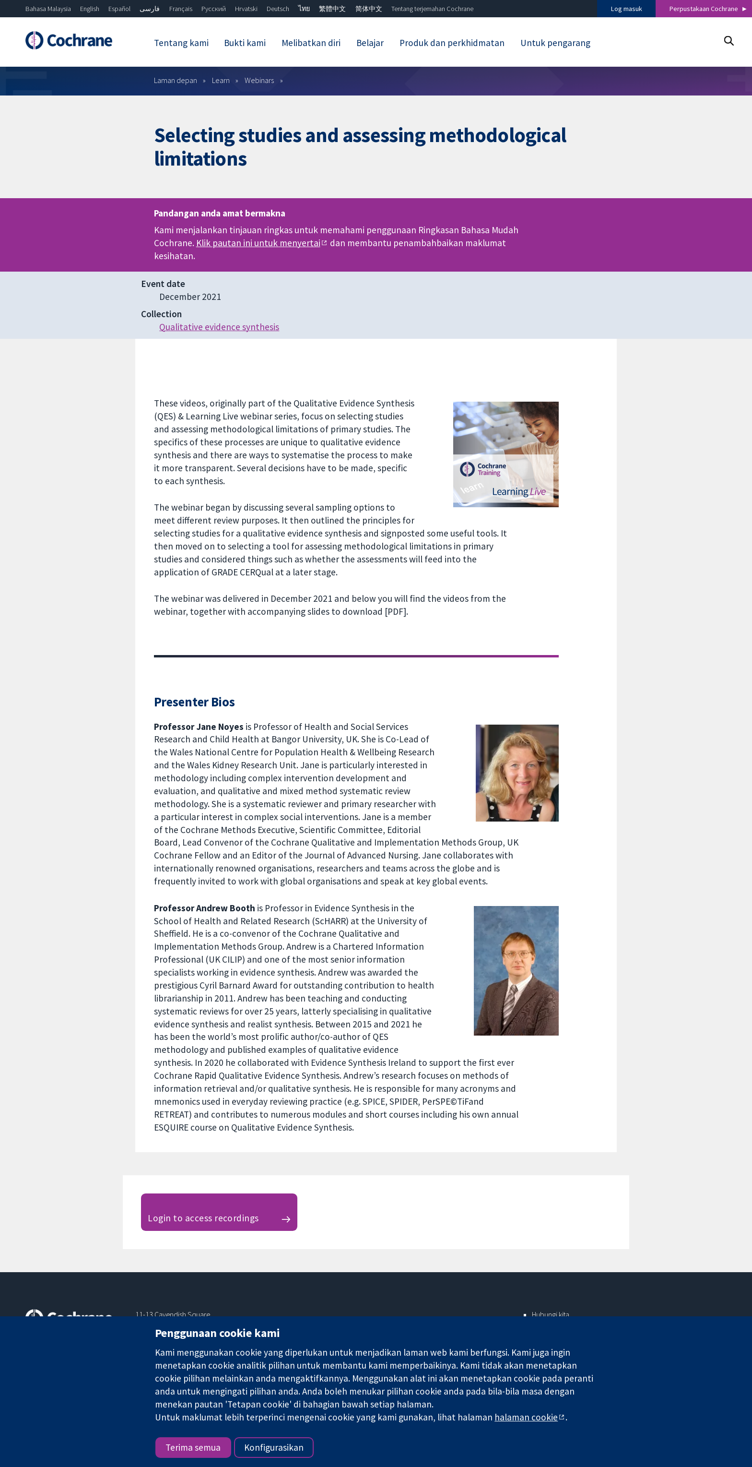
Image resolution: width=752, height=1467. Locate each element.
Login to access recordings (203, 1218)
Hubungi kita (550, 1314)
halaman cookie (526, 1417)
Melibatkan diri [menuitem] (311, 42)
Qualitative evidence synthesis (219, 327)
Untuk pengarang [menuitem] (555, 42)
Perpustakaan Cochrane (704, 8)
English (89, 8)
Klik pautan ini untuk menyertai (258, 243)
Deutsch (278, 8)
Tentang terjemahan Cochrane (432, 8)
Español (119, 8)
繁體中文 (332, 8)
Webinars (259, 80)
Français (180, 8)
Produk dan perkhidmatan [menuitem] (452, 42)
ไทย (304, 8)
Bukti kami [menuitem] (245, 42)
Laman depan (175, 80)
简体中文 (368, 8)
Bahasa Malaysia (48, 8)
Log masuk (626, 8)
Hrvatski (246, 8)
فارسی (150, 8)
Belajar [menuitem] (370, 42)
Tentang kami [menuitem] (181, 42)
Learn (221, 80)
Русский (213, 8)
